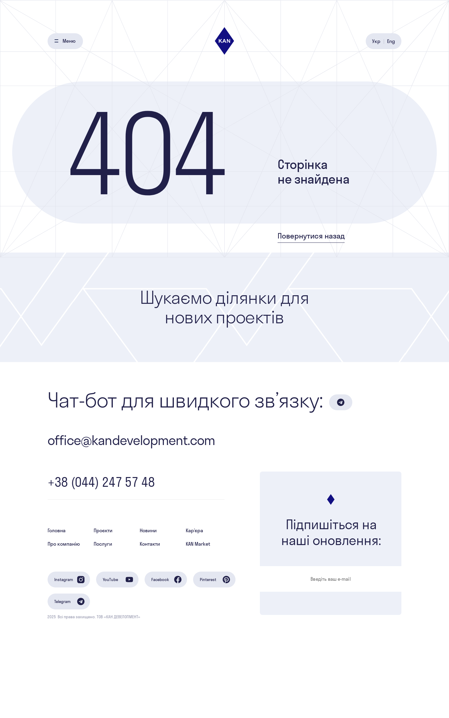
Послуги (103, 544)
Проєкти (103, 530)
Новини (148, 530)
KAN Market (198, 544)
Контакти (150, 544)
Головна (57, 530)
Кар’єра (194, 530)
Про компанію (64, 544)
